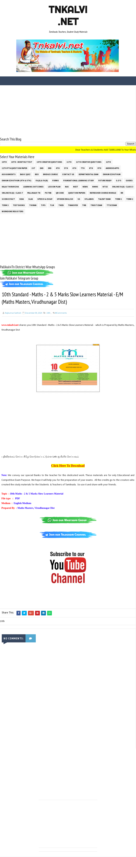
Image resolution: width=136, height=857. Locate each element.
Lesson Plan (54, 186)
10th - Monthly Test (21, 162)
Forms (55, 180)
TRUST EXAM (96, 205)
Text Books (19, 205)
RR (122, 192)
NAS (67, 186)
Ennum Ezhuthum (112, 174)
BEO (37, 174)
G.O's (118, 180)
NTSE (105, 186)
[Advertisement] (68, 111)
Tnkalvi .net (68, 16)
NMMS (95, 186)
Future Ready (105, 180)
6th (74, 168)
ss (79, 199)
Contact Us (68, 174)
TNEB (61, 205)
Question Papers (76, 192)
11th (69, 162)
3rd (49, 168)
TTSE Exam (112, 205)
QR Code (60, 192)
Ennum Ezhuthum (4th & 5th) (16, 180)
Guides (129, 180)
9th (99, 168)
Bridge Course (50, 174)
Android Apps (112, 168)
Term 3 (5, 205)
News (85, 186)
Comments (61, 313)
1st (33, 168)
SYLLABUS (89, 199)
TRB (84, 205)
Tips (43, 205)
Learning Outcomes (33, 186)
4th (58, 168)
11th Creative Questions (88, 162)
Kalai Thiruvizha (10, 186)
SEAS (21, 199)
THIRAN (32, 205)
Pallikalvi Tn (33, 192)
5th (66, 168)
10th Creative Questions (49, 162)
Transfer (73, 205)
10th (4, 162)
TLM (52, 205)
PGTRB (48, 192)
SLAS (30, 199)
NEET (75, 186)
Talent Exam (104, 199)
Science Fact (8, 199)
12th (108, 162)
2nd (41, 168)
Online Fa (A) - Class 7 (12, 192)
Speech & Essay (44, 199)
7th (83, 168)
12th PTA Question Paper (14, 168)
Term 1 (118, 199)
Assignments (9, 174)
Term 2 (129, 199)
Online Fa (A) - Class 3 (122, 186)
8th (91, 168)
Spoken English (65, 199)
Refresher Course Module (103, 192)
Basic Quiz (25, 174)
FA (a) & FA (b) (42, 180)
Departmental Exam (88, 174)
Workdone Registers (12, 211)
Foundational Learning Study (78, 180)
